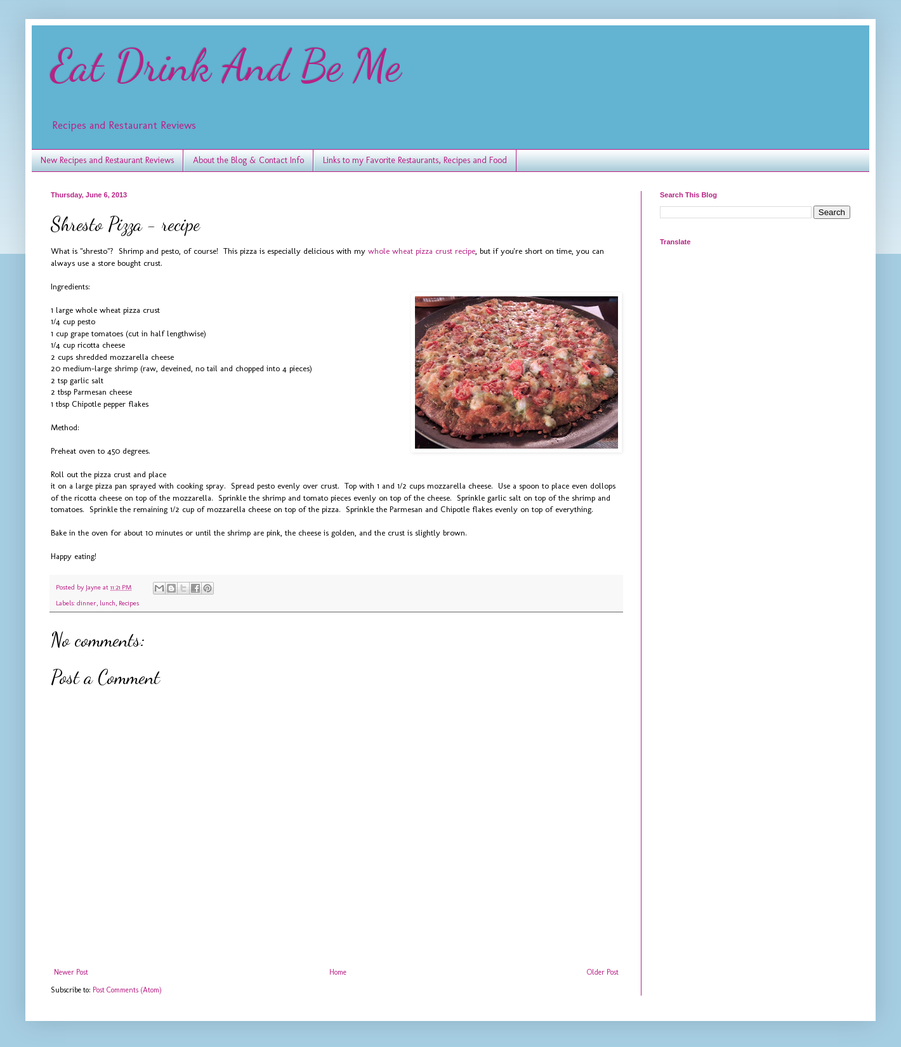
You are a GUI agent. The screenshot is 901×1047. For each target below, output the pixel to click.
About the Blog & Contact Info (248, 160)
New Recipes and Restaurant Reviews (107, 160)
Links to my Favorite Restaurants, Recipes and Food (415, 160)
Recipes (129, 603)
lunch (107, 603)
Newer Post (71, 972)
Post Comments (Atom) (127, 989)
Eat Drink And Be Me (226, 66)
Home (337, 972)
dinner (86, 603)
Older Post (603, 972)
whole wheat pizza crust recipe (421, 251)
